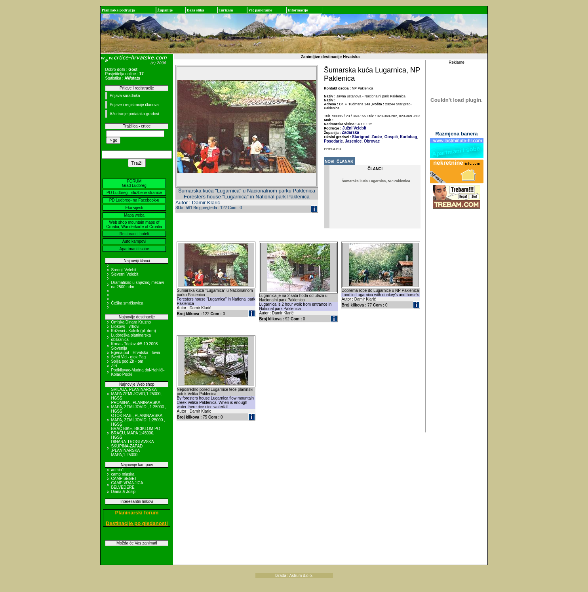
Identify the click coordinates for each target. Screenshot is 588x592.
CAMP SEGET (124, 478)
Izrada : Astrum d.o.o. (294, 575)
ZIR (114, 366)
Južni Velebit (355, 128)
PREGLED (332, 149)
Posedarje (333, 141)
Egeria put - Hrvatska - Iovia (135, 352)
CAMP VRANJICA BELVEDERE (127, 485)
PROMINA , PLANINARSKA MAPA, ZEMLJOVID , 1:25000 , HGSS (138, 406)
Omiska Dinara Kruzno (131, 322)
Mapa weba (134, 215)
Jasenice (353, 141)
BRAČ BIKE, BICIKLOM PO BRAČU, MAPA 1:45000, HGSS (135, 433)
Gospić (390, 137)
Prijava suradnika (125, 95)
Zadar (376, 137)
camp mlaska (122, 474)
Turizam (226, 10)
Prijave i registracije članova (134, 105)
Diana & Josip (123, 491)
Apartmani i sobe (134, 249)
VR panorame (260, 10)
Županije (165, 10)
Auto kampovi (134, 241)
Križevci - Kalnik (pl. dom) (133, 331)
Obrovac (371, 141)
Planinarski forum (137, 513)
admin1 (117, 470)
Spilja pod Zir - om (127, 361)
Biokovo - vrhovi (125, 326)
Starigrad (360, 137)
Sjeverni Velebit (124, 274)
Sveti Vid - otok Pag (128, 357)
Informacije (298, 10)
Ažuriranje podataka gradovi (134, 114)
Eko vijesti (134, 208)
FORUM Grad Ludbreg (134, 183)
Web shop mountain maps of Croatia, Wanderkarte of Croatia (134, 224)
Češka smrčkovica (127, 303)
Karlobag (408, 137)
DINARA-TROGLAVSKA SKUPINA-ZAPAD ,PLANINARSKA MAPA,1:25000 (132, 448)
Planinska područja (118, 10)
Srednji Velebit (123, 270)
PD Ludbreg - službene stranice (134, 192)
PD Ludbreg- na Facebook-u (134, 200)
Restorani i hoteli (134, 234)
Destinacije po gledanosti (137, 523)
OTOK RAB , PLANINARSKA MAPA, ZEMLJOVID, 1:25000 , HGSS (138, 419)
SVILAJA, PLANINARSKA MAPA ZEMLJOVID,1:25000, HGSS (136, 393)
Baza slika (195, 10)
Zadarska (350, 132)
